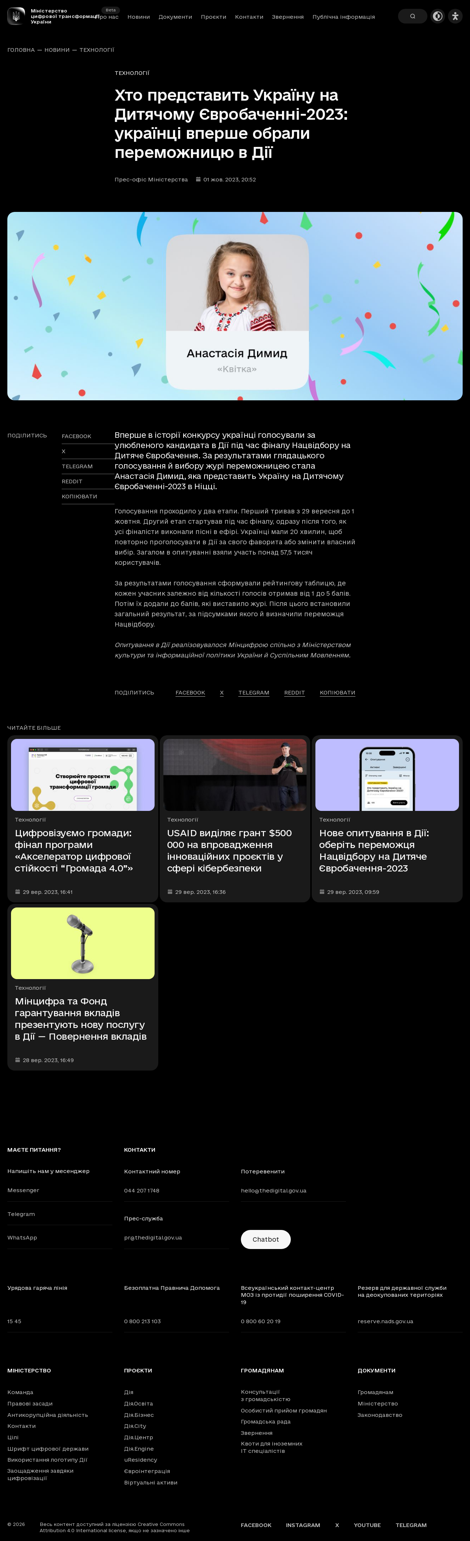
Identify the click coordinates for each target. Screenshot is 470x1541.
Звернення (288, 17)
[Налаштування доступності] (455, 16)
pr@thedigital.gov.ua (153, 1237)
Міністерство (29, 1371)
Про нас (107, 17)
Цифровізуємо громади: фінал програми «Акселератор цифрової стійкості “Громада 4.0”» (74, 850)
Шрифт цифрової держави (47, 1449)
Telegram (21, 1214)
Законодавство (380, 1415)
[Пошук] (412, 16)
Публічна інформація (343, 17)
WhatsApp (22, 1237)
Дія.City (135, 1426)
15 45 (14, 1321)
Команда (20, 1392)
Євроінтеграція (147, 1471)
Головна (21, 50)
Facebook (256, 1525)
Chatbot (266, 1239)
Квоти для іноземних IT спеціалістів (272, 1447)
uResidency (140, 1460)
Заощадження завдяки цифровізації (40, 1474)
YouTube (367, 1525)
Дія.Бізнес (139, 1415)
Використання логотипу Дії (47, 1460)
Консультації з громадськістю (265, 1395)
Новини (138, 17)
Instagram (303, 1525)
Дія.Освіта (138, 1403)
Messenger (23, 1190)
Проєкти (213, 17)
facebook (76, 436)
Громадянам (262, 1371)
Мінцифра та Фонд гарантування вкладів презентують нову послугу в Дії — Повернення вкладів (81, 1019)
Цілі (13, 1437)
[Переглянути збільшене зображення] (235, 306)
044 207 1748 (141, 1190)
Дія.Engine (139, 1449)
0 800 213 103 (142, 1321)
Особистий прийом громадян (284, 1410)
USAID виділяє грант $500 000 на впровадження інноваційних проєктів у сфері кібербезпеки (229, 850)
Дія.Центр (138, 1437)
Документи (175, 17)
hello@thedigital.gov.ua (274, 1190)
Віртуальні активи (150, 1482)
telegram (77, 466)
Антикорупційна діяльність (47, 1415)
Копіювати (79, 496)
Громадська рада (266, 1421)
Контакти (249, 17)
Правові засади (30, 1403)
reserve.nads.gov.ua (385, 1321)
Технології (97, 50)
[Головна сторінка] (19, 16)
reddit (72, 481)
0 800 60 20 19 (261, 1321)
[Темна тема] (437, 16)
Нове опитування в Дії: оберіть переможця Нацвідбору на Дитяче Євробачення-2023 (374, 850)
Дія (128, 1392)
